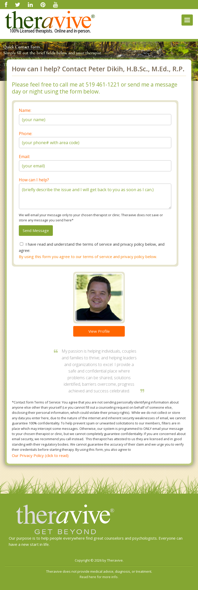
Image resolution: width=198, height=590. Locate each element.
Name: (25, 110)
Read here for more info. (99, 577)
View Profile (99, 331)
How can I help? (34, 180)
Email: (24, 156)
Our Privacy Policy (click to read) (40, 455)
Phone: (25, 133)
